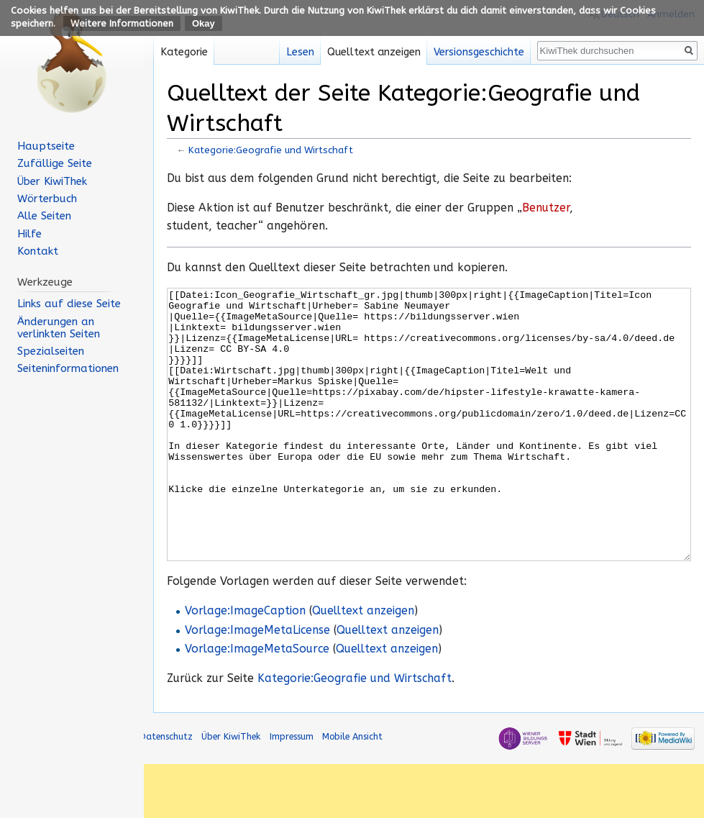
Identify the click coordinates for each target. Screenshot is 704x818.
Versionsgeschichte (479, 52)
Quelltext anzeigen (363, 664)
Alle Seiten (44, 215)
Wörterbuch (47, 198)
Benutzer (546, 207)
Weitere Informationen (121, 23)
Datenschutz (166, 790)
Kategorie (184, 52)
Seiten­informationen (68, 368)
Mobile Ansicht (352, 790)
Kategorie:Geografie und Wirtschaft (270, 150)
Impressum (292, 790)
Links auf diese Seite (69, 303)
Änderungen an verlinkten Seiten (58, 327)
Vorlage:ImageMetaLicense (257, 684)
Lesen (300, 52)
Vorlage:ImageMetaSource (257, 702)
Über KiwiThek (52, 181)
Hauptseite (46, 146)
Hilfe (29, 233)
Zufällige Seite (54, 163)
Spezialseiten (50, 351)
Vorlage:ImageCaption (245, 664)
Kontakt (37, 251)
